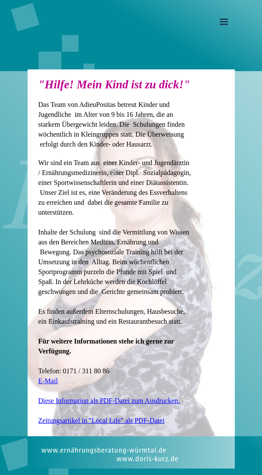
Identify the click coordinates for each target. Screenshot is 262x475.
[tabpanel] (115, 252)
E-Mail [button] (48, 380)
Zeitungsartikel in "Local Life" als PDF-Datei (101, 420)
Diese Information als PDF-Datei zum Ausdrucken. (109, 400)
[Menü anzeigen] (224, 21)
